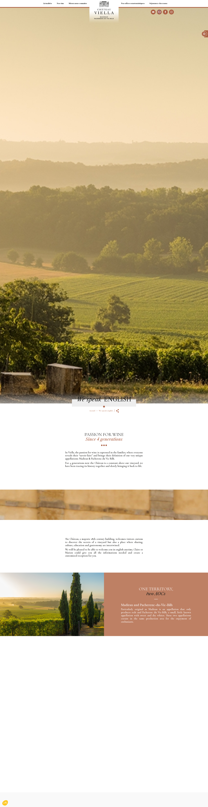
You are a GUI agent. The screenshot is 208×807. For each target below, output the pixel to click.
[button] (5, 803)
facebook (165, 12)
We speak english (159, 12)
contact (153, 12)
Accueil (92, 411)
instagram (171, 12)
